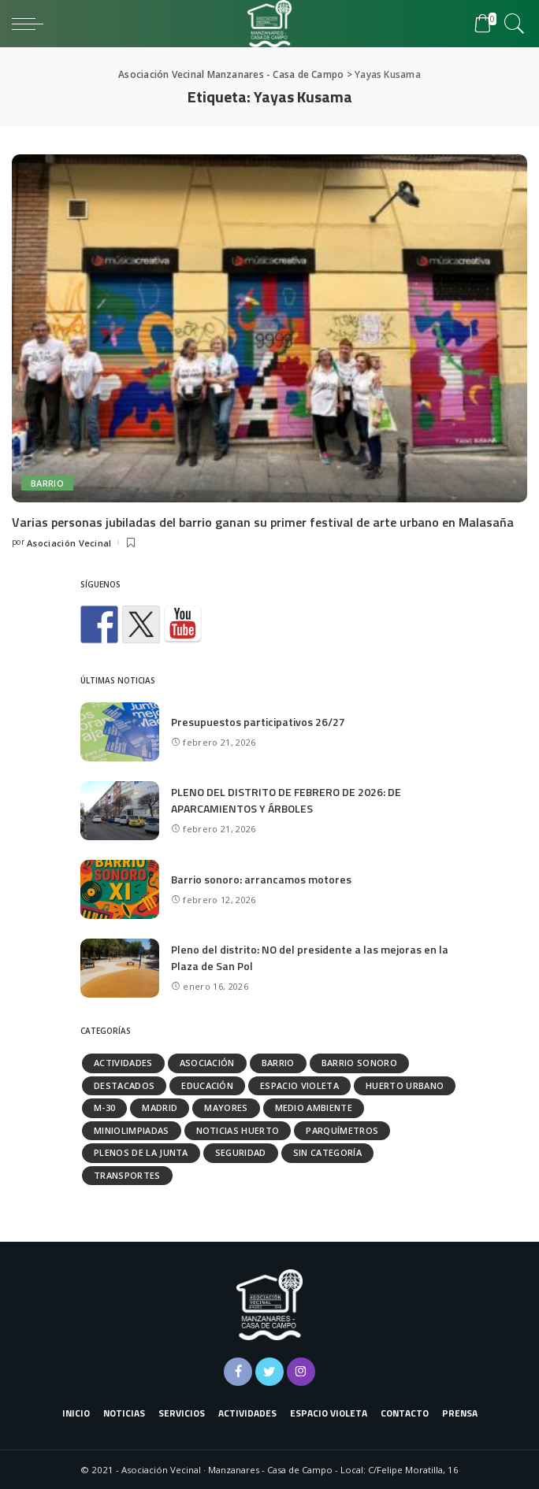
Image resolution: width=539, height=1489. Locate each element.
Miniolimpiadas (131, 1130)
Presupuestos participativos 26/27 (258, 721)
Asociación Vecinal (69, 543)
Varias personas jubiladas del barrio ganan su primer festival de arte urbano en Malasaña (263, 522)
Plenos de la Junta (141, 1152)
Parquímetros (342, 1130)
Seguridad (240, 1152)
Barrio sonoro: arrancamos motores (261, 879)
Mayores (225, 1107)
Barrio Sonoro (359, 1063)
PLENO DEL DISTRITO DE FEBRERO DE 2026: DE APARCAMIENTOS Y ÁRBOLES (286, 800)
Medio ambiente (314, 1107)
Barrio (47, 483)
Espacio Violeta (299, 1085)
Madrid (159, 1107)
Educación (207, 1085)
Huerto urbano (405, 1085)
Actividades (123, 1063)
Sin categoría (327, 1152)
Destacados (124, 1085)
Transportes (127, 1175)
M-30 (104, 1107)
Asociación (207, 1063)
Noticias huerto (238, 1130)
